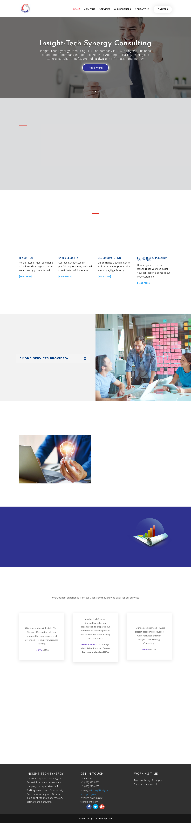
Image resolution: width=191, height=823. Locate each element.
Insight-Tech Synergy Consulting (96, 43)
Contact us (142, 10)
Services (104, 10)
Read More (95, 67)
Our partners (122, 10)
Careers (163, 9)
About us (89, 10)
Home (76, 10)
